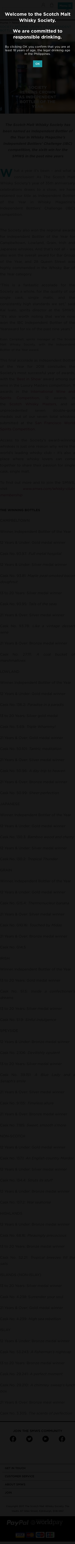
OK (37, 63)
